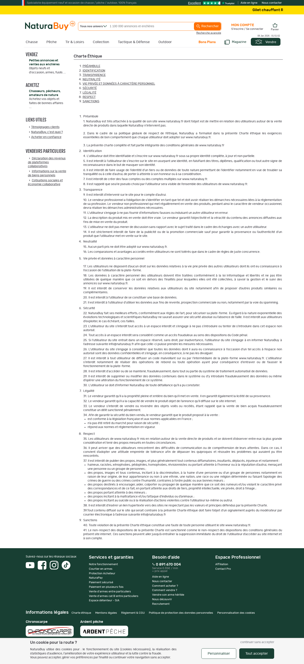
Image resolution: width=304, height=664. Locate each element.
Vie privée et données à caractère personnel (119, 83)
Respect (89, 97)
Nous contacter (272, 3)
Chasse (32, 42)
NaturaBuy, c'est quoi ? (47, 132)
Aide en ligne (249, 3)
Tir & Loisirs (74, 42)
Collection (101, 42)
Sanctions (91, 101)
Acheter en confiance (46, 137)
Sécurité (90, 88)
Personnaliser (219, 653)
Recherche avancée (208, 33)
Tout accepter (256, 653)
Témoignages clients (45, 127)
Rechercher (207, 26)
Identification (94, 70)
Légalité (89, 92)
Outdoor (165, 42)
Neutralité (91, 79)
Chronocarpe (50, 628)
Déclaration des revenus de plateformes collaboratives (47, 162)
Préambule (91, 66)
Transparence (94, 75)
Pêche (51, 42)
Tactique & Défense (134, 42)
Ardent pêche (104, 628)
